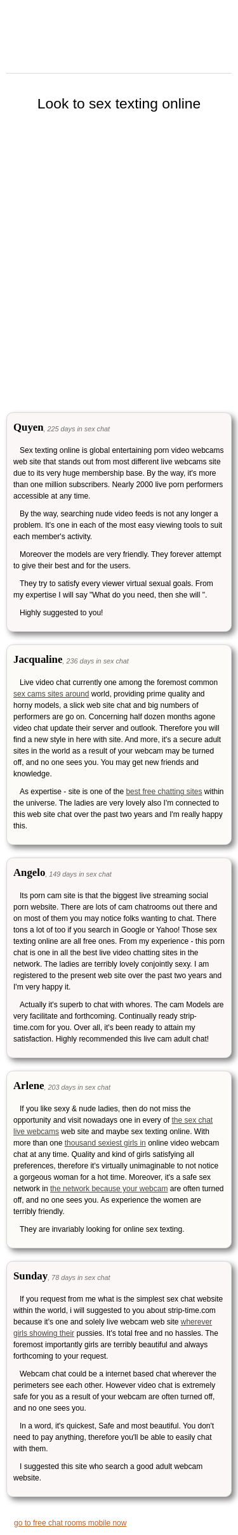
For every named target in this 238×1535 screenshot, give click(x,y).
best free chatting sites (164, 791)
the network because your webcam (109, 1188)
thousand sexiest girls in (105, 1143)
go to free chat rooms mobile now (70, 1523)
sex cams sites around (51, 693)
